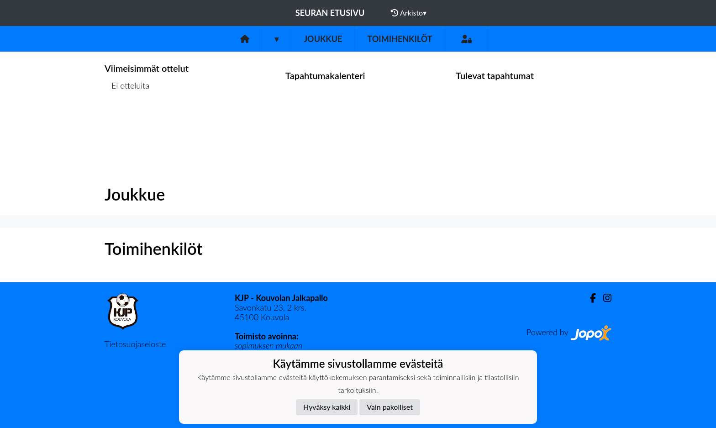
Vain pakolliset (390, 406)
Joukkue (323, 39)
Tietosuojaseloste (135, 344)
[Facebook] (589, 298)
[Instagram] (603, 298)
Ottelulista (127, 120)
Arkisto (408, 12)
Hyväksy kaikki (326, 406)
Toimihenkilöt (399, 39)
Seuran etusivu (330, 13)
